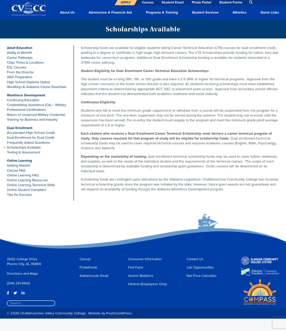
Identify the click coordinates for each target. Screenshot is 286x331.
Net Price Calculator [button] (202, 275)
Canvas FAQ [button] (16, 170)
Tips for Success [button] (19, 194)
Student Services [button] (205, 12)
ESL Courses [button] (16, 67)
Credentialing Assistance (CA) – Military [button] (36, 104)
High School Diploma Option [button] (28, 82)
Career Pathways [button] (20, 57)
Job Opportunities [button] (200, 267)
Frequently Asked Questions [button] (28, 142)
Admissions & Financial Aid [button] (110, 12)
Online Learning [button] (19, 160)
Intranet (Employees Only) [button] (147, 284)
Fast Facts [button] (135, 267)
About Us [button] (67, 12)
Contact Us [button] (195, 259)
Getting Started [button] (18, 165)
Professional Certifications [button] (26, 109)
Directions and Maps (22, 273)
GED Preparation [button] (19, 77)
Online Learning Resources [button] (27, 180)
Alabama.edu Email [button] (94, 275)
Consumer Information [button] (145, 259)
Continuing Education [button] (23, 100)
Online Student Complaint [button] (26, 189)
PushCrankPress (119, 313)
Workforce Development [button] (26, 95)
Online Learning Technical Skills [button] (31, 184)
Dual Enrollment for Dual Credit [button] (30, 137)
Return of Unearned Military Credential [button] (36, 114)
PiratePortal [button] (88, 267)
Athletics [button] (240, 12)
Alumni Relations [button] (140, 275)
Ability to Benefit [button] (19, 52)
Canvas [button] (85, 259)
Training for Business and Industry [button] (32, 119)
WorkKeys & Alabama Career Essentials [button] (36, 86)
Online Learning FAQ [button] (23, 175)
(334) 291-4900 (18, 283)
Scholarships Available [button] (24, 147)
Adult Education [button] (19, 47)
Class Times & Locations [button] (25, 62)
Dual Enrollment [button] (19, 127)
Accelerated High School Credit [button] (31, 132)
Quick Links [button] (269, 12)
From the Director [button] (20, 72)
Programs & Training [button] (162, 12)
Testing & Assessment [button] (23, 152)
